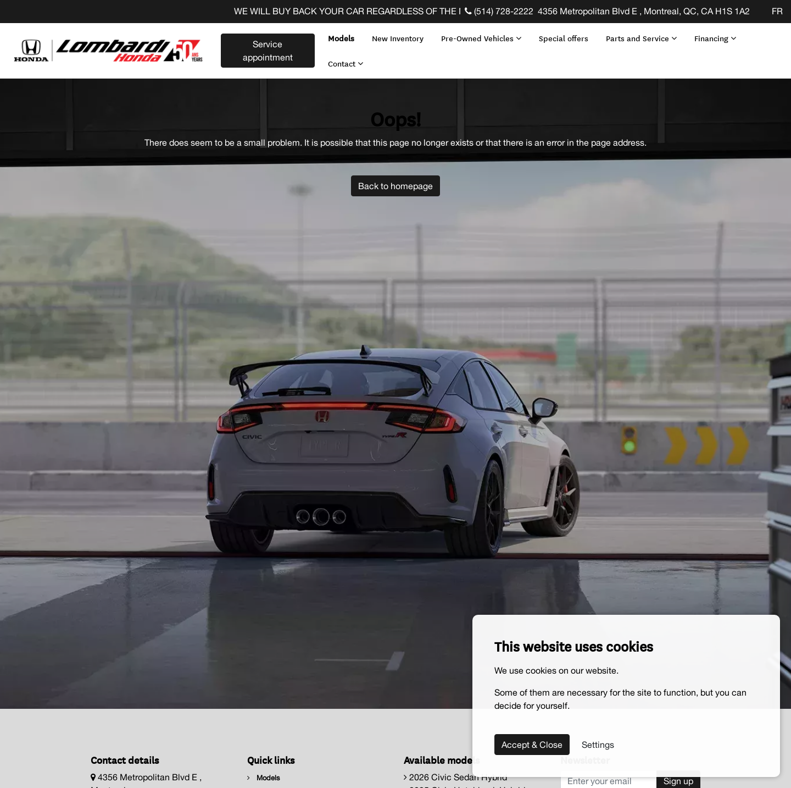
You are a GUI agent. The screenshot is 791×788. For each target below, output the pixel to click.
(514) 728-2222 (499, 11)
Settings (598, 745)
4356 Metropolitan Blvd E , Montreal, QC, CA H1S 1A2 (644, 11)
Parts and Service (639, 35)
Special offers (561, 35)
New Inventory (395, 35)
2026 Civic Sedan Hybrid (455, 773)
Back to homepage (395, 181)
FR (777, 11)
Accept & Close (532, 745)
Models (339, 35)
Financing (713, 35)
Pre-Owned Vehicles (479, 35)
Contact (343, 60)
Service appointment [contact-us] (266, 48)
